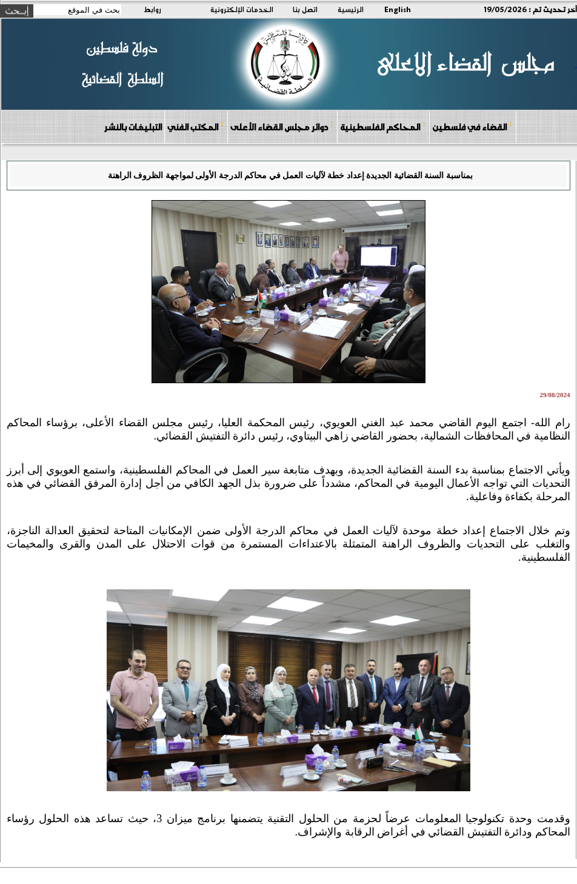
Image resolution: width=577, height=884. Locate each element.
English (397, 9)
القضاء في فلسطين (472, 126)
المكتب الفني (195, 126)
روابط (152, 9)
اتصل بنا (305, 9)
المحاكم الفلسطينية (382, 126)
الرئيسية (351, 9)
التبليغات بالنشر (133, 126)
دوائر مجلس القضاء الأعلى (281, 126)
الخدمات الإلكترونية (241, 9)
